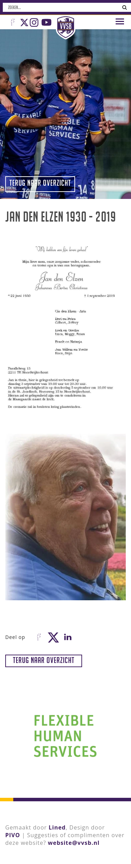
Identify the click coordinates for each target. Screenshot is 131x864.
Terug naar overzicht (40, 182)
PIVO (12, 835)
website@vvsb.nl (74, 843)
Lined (57, 827)
